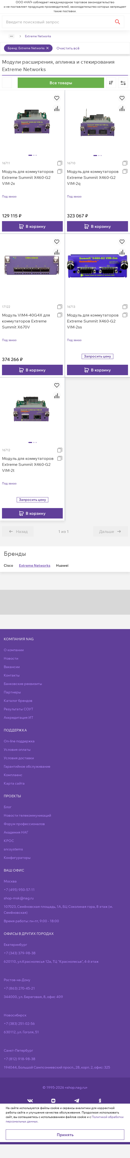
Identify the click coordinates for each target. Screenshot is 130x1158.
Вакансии (12, 667)
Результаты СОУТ (18, 709)
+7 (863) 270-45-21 (19, 988)
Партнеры (12, 692)
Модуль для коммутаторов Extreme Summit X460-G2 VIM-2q (93, 177)
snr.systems (13, 849)
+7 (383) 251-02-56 (19, 1023)
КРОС (9, 841)
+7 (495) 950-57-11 (19, 889)
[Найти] (118, 22)
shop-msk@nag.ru (19, 898)
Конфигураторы (17, 857)
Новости (11, 658)
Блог (7, 807)
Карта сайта (14, 783)
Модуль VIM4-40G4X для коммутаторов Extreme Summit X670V (26, 321)
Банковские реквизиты (23, 683)
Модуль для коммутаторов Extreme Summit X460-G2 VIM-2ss (93, 321)
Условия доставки (19, 758)
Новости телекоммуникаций (27, 815)
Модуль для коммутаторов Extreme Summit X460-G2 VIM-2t (28, 464)
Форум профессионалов (24, 824)
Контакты (12, 675)
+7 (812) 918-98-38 (19, 1059)
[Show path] (11, 36)
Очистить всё (68, 48)
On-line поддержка (19, 741)
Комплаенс (13, 775)
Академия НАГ (16, 832)
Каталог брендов (18, 700)
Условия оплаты (17, 749)
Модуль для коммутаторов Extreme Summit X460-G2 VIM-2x (28, 177)
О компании (14, 650)
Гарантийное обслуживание (27, 766)
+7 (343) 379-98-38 (20, 953)
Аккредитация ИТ (18, 717)
